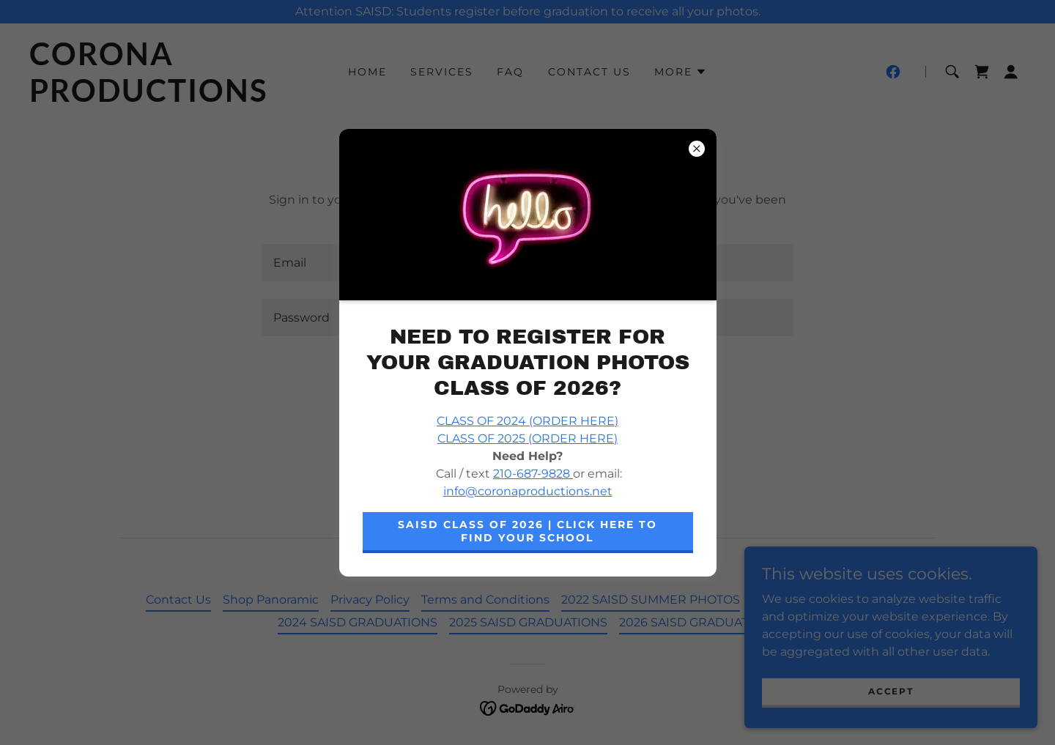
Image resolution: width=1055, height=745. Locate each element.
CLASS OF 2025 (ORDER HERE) (527, 438)
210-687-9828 (533, 474)
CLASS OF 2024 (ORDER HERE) (527, 421)
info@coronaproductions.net (527, 491)
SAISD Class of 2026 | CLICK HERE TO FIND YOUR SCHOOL (527, 531)
